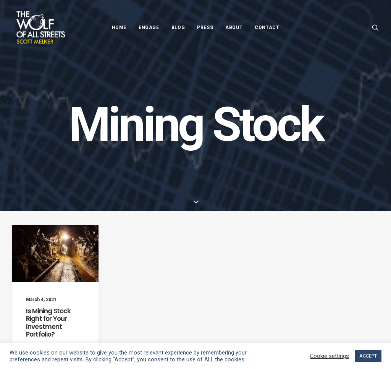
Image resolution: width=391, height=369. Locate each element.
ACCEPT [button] (368, 356)
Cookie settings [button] (329, 356)
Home (119, 27)
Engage (149, 27)
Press (205, 27)
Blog (178, 27)
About (233, 27)
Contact (267, 27)
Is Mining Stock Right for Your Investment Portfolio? (48, 322)
